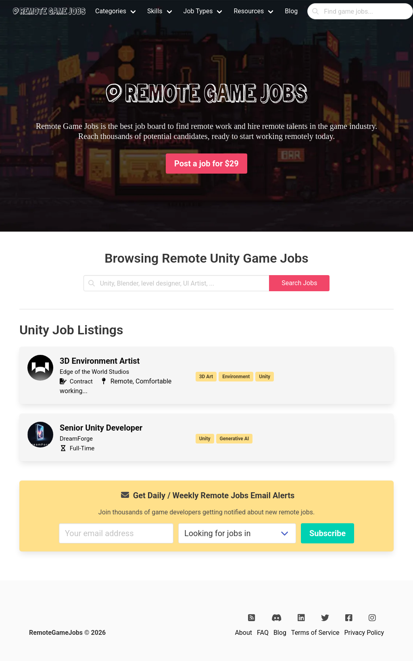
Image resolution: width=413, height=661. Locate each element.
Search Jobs (299, 283)
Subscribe (327, 533)
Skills (155, 11)
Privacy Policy (364, 632)
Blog (291, 11)
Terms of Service (315, 632)
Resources (249, 11)
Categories (110, 11)
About (243, 632)
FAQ (263, 632)
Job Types (198, 11)
